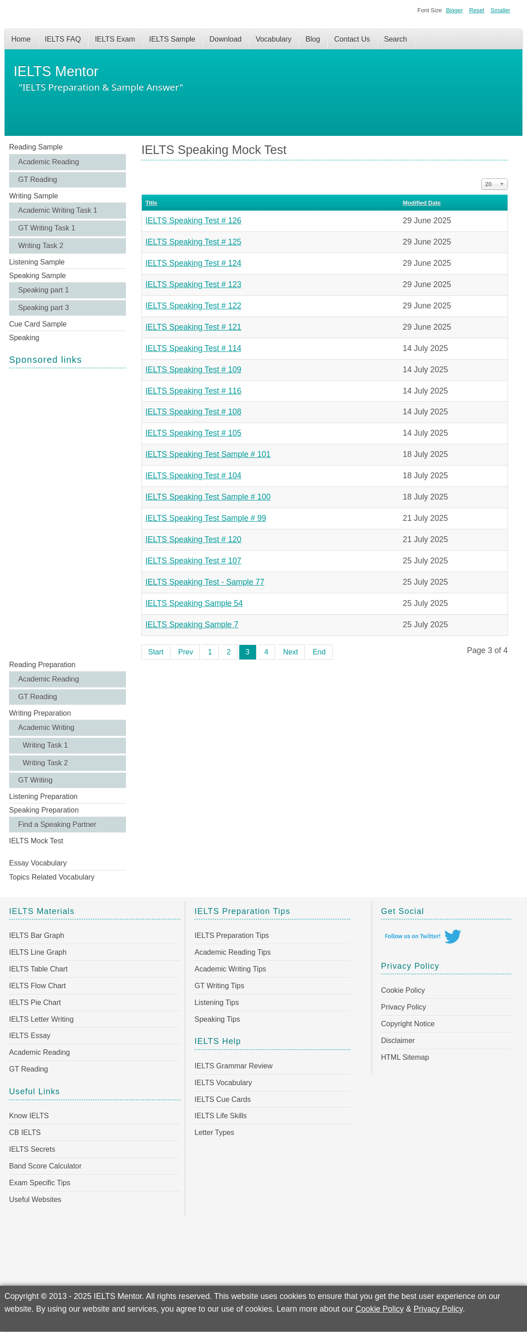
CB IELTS (25, 1132)
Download (225, 39)
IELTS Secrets (32, 1149)
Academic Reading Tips (232, 952)
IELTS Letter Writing (41, 1019)
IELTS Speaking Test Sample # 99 (205, 518)
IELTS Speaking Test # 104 (193, 475)
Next (290, 652)
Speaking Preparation (44, 810)
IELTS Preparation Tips (231, 935)
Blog (312, 39)
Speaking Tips (217, 1019)
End (319, 652)
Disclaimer (398, 1040)
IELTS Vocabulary (223, 1083)
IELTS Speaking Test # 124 (193, 263)
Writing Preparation (40, 713)
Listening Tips (216, 1002)
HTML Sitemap (405, 1057)
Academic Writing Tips (230, 969)
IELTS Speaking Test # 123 (193, 284)
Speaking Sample (37, 275)
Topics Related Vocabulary (52, 877)
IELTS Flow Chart (37, 986)
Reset (476, 10)
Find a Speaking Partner (57, 824)
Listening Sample (37, 262)
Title (151, 202)
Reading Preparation (42, 664)
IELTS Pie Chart (35, 1002)
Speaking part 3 (43, 308)
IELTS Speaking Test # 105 (193, 433)
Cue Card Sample (38, 324)
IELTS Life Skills (220, 1116)
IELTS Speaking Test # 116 (193, 390)
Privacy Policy (403, 1007)
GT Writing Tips (219, 986)
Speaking (24, 337)
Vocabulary (273, 39)
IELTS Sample (172, 39)
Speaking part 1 (43, 290)
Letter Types (214, 1132)
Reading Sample (36, 147)
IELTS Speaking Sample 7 (191, 624)
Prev (185, 652)
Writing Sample (33, 196)
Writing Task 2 (40, 246)
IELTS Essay (29, 1035)
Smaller (500, 10)
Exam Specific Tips (39, 1183)
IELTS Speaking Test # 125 (193, 241)
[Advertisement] (67, 513)
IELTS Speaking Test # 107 (193, 560)
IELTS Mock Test (36, 841)
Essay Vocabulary (38, 863)
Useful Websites (35, 1199)
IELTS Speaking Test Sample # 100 (208, 496)
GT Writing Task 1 (46, 228)
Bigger (454, 10)
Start (156, 652)
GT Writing (35, 780)
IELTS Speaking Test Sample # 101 (208, 454)
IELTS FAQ (63, 39)
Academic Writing (46, 727)
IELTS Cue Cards (222, 1099)
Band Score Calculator (45, 1166)
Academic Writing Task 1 (57, 210)
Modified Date (422, 202)
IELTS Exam (115, 39)
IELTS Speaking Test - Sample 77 (204, 582)
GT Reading (37, 179)
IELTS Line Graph (38, 952)
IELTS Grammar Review (233, 1066)
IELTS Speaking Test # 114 (193, 348)
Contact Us (352, 39)
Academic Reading (48, 162)
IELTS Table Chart (38, 969)
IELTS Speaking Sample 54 (194, 603)
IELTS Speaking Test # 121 (193, 327)
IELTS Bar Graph (36, 935)
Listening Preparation (43, 796)
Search (395, 39)
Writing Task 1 (45, 745)
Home (21, 39)
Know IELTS (29, 1116)
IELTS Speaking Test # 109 (193, 369)
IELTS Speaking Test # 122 (193, 305)
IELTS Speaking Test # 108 (193, 411)
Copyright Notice (408, 1024)
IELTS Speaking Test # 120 (193, 539)
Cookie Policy (403, 990)
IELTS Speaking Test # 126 (193, 220)
